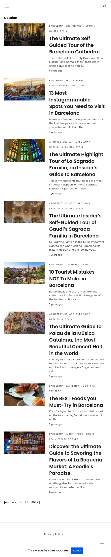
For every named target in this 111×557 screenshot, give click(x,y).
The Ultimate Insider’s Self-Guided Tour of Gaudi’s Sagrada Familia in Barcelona (75, 225)
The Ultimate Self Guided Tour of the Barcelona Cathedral (74, 45)
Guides (53, 31)
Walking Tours (68, 439)
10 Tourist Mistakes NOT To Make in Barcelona (71, 279)
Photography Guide (62, 85)
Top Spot (55, 391)
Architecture (58, 141)
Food (85, 385)
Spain (63, 31)
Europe (70, 433)
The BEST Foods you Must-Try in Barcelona (76, 401)
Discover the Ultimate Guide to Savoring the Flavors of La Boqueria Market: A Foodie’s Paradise (75, 459)
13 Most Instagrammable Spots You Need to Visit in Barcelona (77, 103)
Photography (75, 80)
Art (71, 141)
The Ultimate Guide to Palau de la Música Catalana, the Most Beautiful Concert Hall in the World (75, 339)
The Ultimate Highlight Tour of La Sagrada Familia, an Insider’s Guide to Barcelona (76, 164)
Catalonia (56, 147)
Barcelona (56, 25)
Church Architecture (80, 25)
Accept (77, 550)
